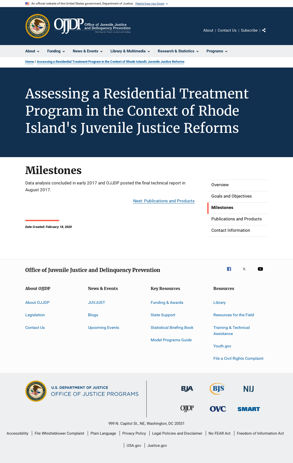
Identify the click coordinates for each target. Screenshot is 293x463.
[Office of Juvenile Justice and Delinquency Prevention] (187, 413)
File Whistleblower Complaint (59, 433)
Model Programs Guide (171, 340)
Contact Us (227, 30)
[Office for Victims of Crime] (218, 412)
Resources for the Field (233, 314)
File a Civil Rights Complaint (238, 358)
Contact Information (230, 230)
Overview (220, 184)
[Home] (92, 26)
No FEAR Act (220, 433)
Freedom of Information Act (260, 433)
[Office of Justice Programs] (37, 26)
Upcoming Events (103, 327)
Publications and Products (236, 218)
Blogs (93, 314)
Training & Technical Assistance (231, 330)
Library (219, 302)
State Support (163, 314)
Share (268, 34)
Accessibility (17, 433)
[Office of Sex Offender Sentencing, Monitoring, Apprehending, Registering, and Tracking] (249, 412)
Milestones (222, 207)
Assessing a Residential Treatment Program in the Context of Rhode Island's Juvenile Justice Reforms (111, 62)
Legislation (35, 314)
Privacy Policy (134, 433)
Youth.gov (222, 346)
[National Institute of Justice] (249, 393)
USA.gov (134, 445)
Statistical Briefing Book (172, 327)
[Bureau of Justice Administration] (187, 392)
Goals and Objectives (231, 196)
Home (29, 62)
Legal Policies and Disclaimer (177, 433)
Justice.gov (157, 445)
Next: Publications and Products (164, 200)
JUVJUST (96, 302)
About (208, 30)
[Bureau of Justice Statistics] (218, 396)
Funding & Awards (167, 302)
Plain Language (103, 433)
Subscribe (249, 30)
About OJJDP (37, 302)
